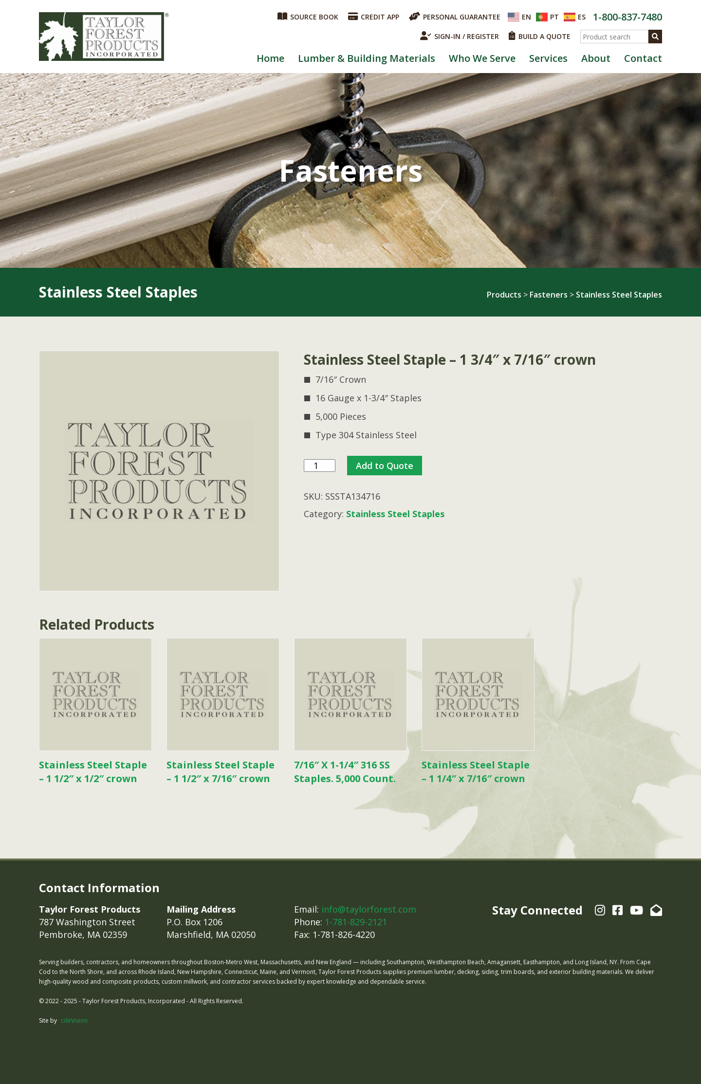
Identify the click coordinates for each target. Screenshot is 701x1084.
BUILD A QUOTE (540, 36)
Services (548, 58)
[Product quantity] (319, 465)
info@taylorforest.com (368, 909)
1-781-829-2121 (356, 922)
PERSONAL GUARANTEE (454, 16)
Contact (643, 58)
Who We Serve (482, 58)
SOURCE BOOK (307, 16)
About (595, 58)
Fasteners (549, 294)
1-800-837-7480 (627, 16)
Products (504, 294)
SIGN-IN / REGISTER (459, 36)
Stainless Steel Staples (619, 294)
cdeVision (74, 1020)
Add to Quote (384, 465)
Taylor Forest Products (104, 36)
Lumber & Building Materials (366, 58)
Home (270, 58)
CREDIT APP (373, 16)
